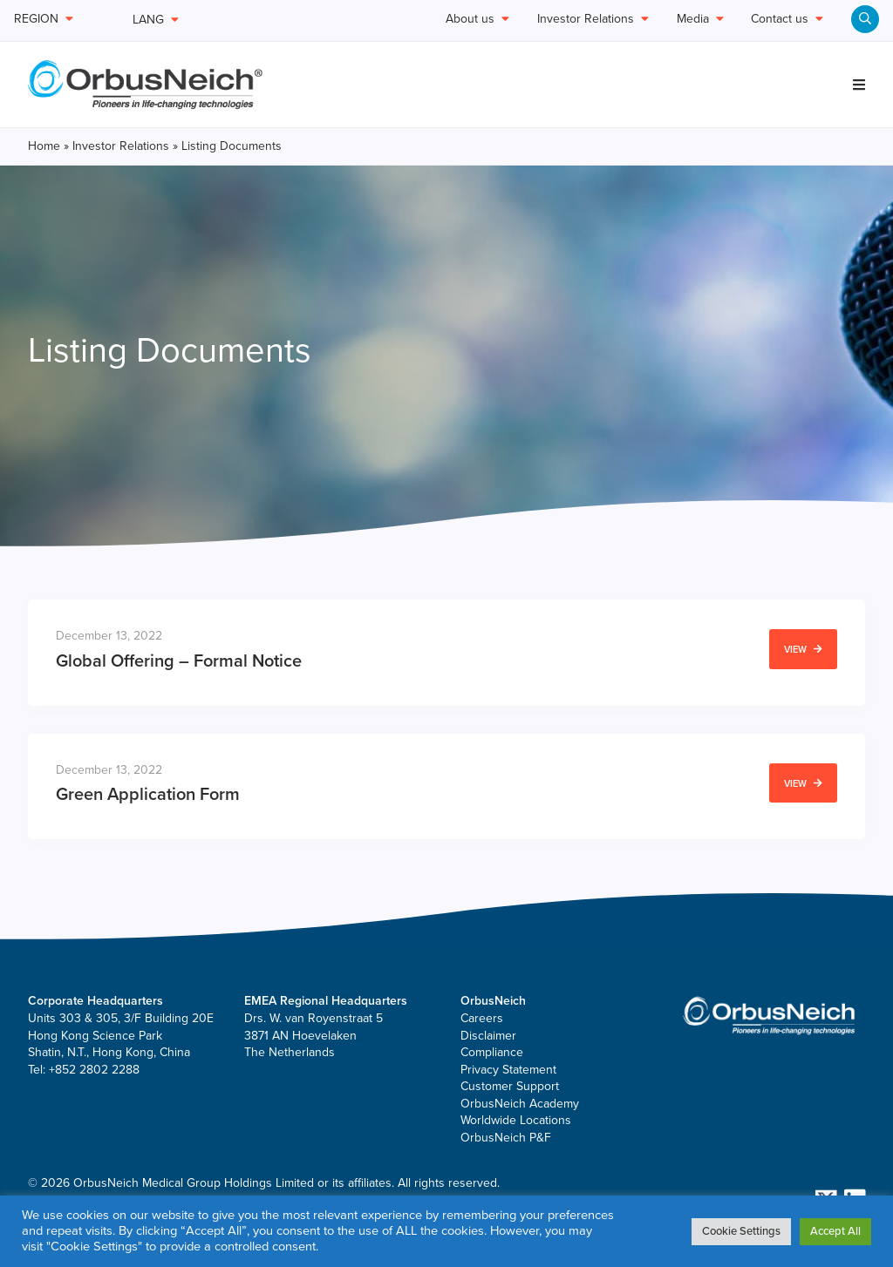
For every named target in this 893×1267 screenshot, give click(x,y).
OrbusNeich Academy (519, 1103)
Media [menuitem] (700, 19)
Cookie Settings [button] (741, 1231)
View (803, 649)
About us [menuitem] (477, 19)
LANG (156, 19)
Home (44, 146)
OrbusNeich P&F (505, 1137)
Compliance (491, 1052)
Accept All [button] (835, 1231)
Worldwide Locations (515, 1120)
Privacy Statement (508, 1069)
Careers (481, 1018)
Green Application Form (148, 794)
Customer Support (509, 1086)
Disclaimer (488, 1035)
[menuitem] (865, 19)
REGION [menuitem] (43, 19)
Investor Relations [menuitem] (593, 19)
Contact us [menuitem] (787, 19)
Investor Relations (120, 146)
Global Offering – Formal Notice (179, 661)
